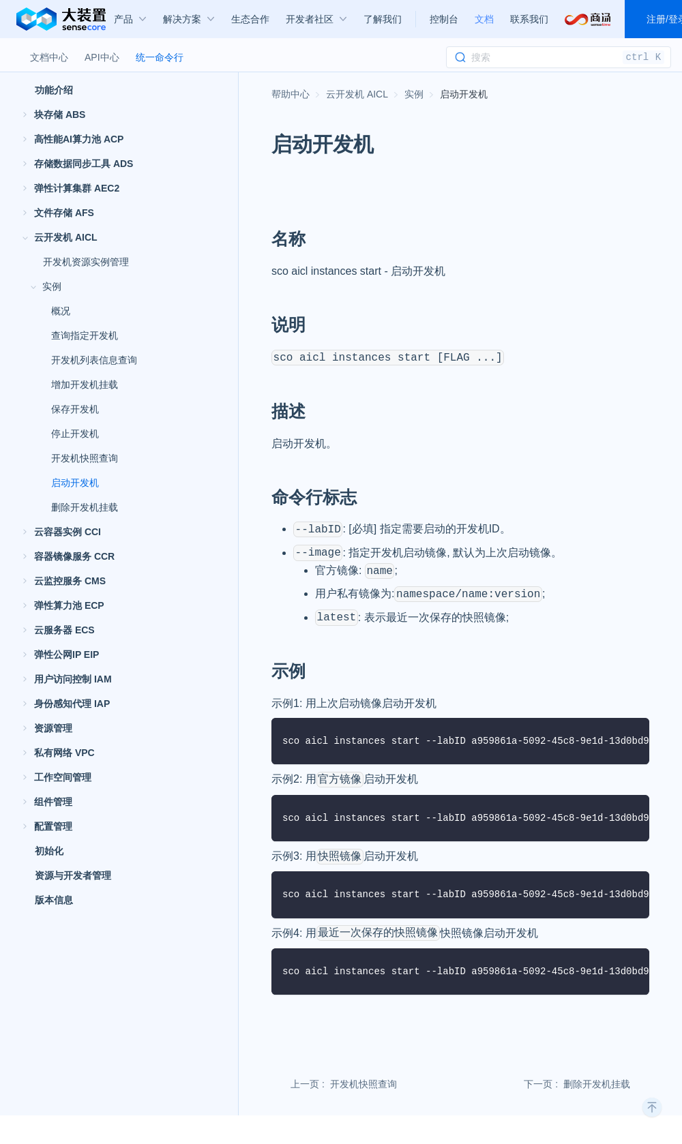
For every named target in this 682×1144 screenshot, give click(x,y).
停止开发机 (75, 433)
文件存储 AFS (64, 212)
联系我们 (529, 19)
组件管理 (53, 801)
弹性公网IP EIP (66, 654)
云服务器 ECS (64, 629)
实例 (51, 286)
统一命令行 (159, 57)
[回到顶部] (652, 1107)
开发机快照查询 (84, 458)
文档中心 (49, 57)
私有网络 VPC (64, 752)
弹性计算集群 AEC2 (76, 188)
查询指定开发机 (84, 335)
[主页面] (290, 94)
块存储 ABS (59, 114)
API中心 (102, 57)
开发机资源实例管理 (86, 261)
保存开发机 (75, 409)
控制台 (444, 19)
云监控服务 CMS (70, 580)
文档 (484, 19)
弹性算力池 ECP (69, 605)
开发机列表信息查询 (94, 360)
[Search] (558, 57)
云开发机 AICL (66, 237)
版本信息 (54, 899)
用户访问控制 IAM (73, 679)
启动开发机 (75, 482)
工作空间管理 (62, 777)
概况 (60, 310)
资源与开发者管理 (73, 875)
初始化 (49, 850)
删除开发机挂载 (84, 507)
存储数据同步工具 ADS (83, 163)
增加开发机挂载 (84, 384)
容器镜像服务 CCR (74, 556)
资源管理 (53, 728)
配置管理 (53, 826)
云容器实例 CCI (67, 531)
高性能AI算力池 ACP (78, 139)
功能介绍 (54, 90)
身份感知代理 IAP (72, 703)
